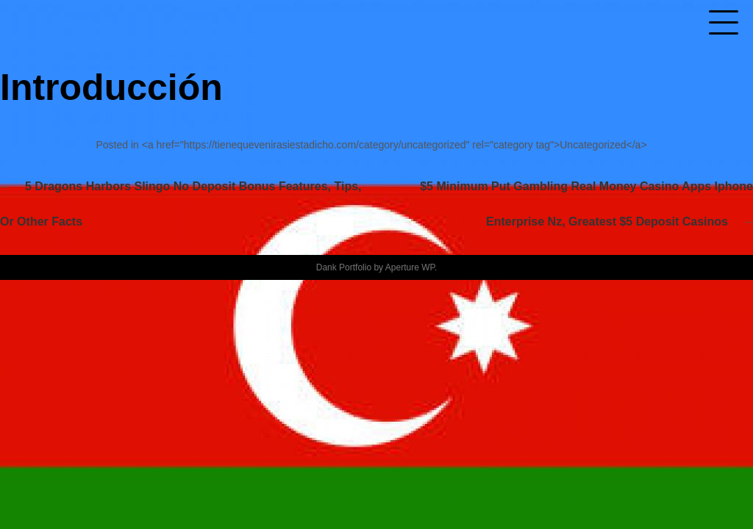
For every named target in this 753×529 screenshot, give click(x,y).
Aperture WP (410, 267)
